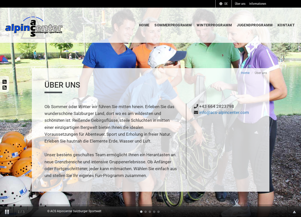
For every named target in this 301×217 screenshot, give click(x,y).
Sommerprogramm (173, 25)
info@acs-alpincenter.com (224, 112)
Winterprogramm (214, 25)
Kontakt (286, 25)
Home (144, 25)
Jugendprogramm (254, 25)
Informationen (257, 4)
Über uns (240, 4)
